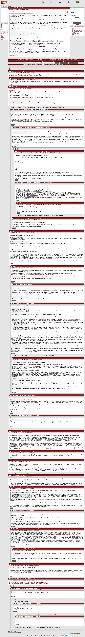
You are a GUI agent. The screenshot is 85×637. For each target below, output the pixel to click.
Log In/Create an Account (47, 61)
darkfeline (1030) (14, 565)
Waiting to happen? (19, 431)
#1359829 (32, 232)
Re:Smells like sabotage (20, 586)
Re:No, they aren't (21, 266)
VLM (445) (14, 267)
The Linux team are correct (21, 86)
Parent (11, 84)
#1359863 (33, 452)
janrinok (13, 9)
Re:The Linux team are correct (19, 395)
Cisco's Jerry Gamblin (75, 33)
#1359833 (29, 461)
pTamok (45, 148)
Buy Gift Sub (54, 635)
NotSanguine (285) (16, 128)
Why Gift (77, 24)
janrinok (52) (33, 59)
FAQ (30, 635)
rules (72, 35)
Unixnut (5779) (12, 432)
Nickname (72, 9)
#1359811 (31, 88)
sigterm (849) (13, 232)
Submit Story (49, 635)
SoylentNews (4, 3)
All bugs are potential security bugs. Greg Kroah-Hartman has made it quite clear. (25, 94)
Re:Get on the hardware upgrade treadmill (27, 109)
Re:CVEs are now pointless (21, 548)
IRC (1, 34)
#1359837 (31, 476)
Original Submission (12, 55)
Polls (45, 635)
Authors (39, 635)
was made (73, 32)
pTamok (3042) (12, 88)
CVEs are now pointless (22, 528)
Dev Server (3, 38)
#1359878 (33, 565)
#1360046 (55, 204)
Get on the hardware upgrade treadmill (24, 107)
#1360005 (53, 152)
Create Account (4, 19)
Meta (2, 28)
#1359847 (33, 512)
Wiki (2, 35)
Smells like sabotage (19, 578)
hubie (73, 29)
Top (55, 61)
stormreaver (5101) (13, 72)
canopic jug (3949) (15, 530)
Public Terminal (74, 15)
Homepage (55, 128)
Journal (58, 128)
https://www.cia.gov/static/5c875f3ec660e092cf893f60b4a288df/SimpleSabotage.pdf (26, 583)
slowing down (20, 49)
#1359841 (32, 488)
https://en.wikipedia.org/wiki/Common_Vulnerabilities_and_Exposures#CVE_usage (53, 490)
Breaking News (4, 25)
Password (72, 12)
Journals (33, 635)
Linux (72, 27)
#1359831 (32, 267)
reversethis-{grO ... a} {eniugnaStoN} (27, 128)
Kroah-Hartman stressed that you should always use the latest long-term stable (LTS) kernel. (29, 97)
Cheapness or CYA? (19, 459)
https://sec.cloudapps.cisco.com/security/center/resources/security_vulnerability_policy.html (30, 274)
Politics (2, 29)
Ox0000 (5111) (12, 476)
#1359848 (35, 530)
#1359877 (33, 580)
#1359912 (37, 219)
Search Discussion (68, 61)
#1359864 (33, 79)
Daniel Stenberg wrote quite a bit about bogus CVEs (66, 534)
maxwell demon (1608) (17, 219)
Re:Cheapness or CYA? (16, 473)
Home (25, 635)
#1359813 (31, 432)
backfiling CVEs (42, 46)
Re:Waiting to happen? (17, 451)
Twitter (2, 33)
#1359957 (37, 605)
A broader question (19, 475)
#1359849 (34, 550)
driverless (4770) (14, 79)
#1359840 (34, 285)
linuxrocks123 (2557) (18, 605)
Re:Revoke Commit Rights (18, 78)
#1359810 (32, 72)
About (28, 635)
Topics (36, 635)
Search (42, 635)
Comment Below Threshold (16, 69)
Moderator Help (12, 631)
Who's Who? (3, 36)
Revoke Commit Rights (20, 71)
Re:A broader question (21, 486)
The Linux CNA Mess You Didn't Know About (20, 7)
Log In (2, 20)
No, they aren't (19, 231)
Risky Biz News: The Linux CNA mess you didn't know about (21, 13)
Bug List (2, 37)
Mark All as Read (64, 62)
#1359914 (37, 359)
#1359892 (51, 128)
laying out (73, 34)
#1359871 (33, 305)
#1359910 (34, 417)
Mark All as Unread (73, 62)
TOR (2, 39)
